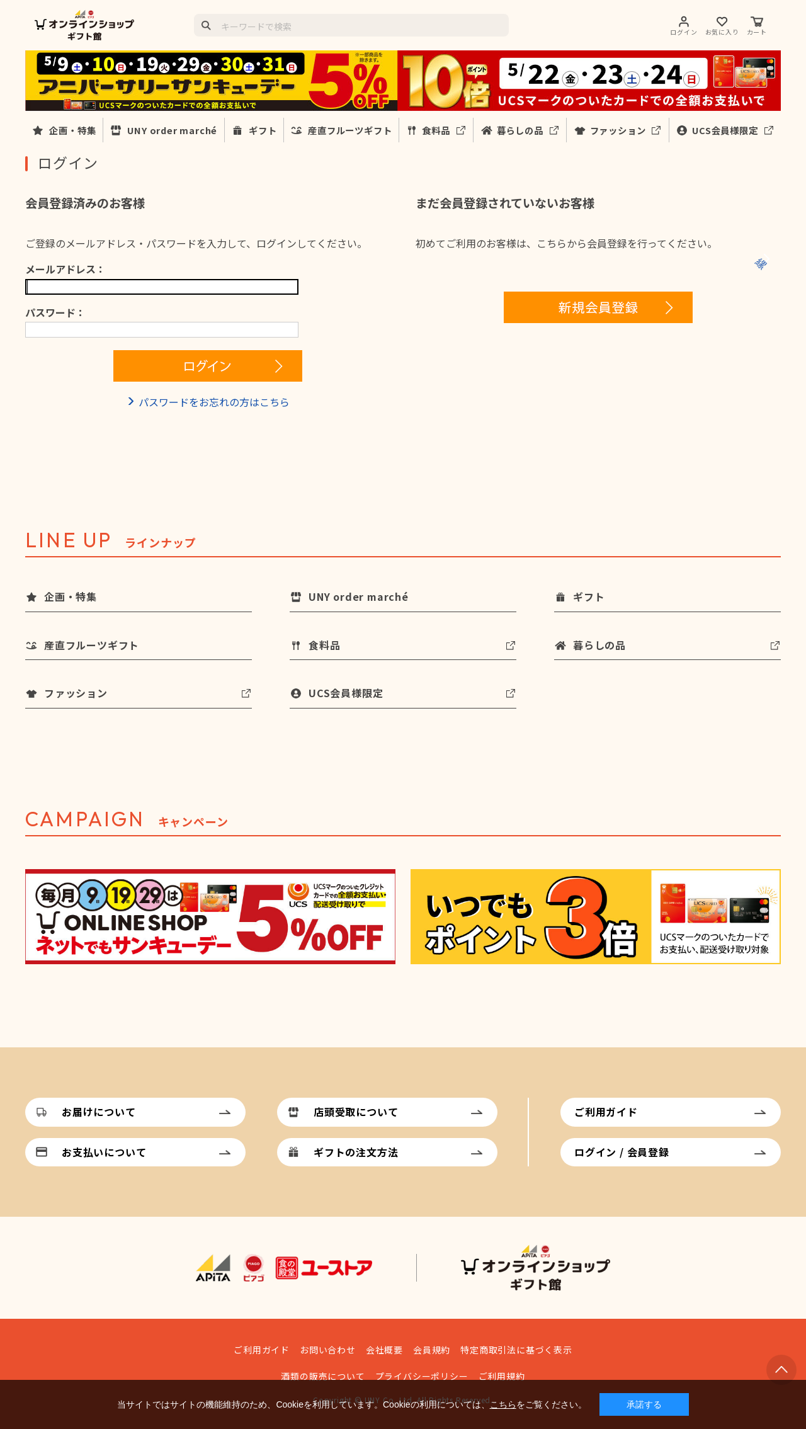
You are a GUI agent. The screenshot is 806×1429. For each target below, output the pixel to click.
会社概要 (384, 1349)
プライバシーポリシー (421, 1376)
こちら (503, 1404)
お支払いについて (104, 1151)
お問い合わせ (328, 1349)
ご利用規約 (502, 1376)
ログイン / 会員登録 (621, 1151)
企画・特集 (72, 130)
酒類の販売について (323, 1376)
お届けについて (99, 1111)
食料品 (436, 130)
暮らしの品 (520, 130)
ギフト (262, 130)
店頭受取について (356, 1111)
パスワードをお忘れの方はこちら (214, 401)
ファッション (618, 130)
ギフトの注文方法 (356, 1151)
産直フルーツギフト (350, 130)
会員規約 (431, 1349)
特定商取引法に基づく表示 (516, 1349)
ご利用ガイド (606, 1111)
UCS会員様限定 (725, 130)
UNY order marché (172, 130)
